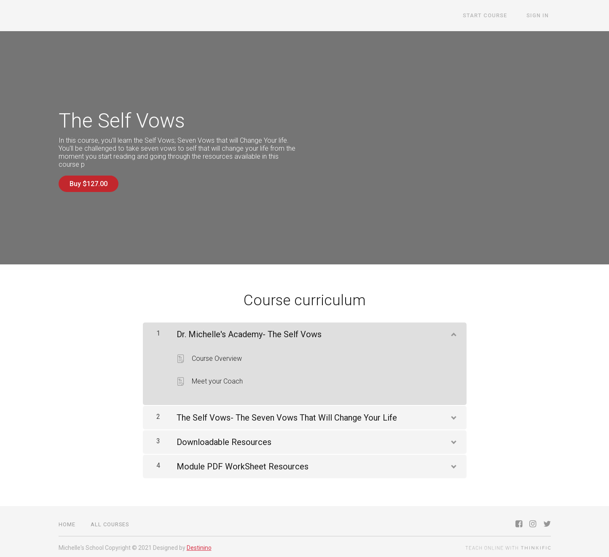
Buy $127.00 (88, 184)
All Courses (110, 522)
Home (67, 522)
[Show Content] (453, 331)
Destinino (199, 545)
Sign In (540, 16)
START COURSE (491, 16)
